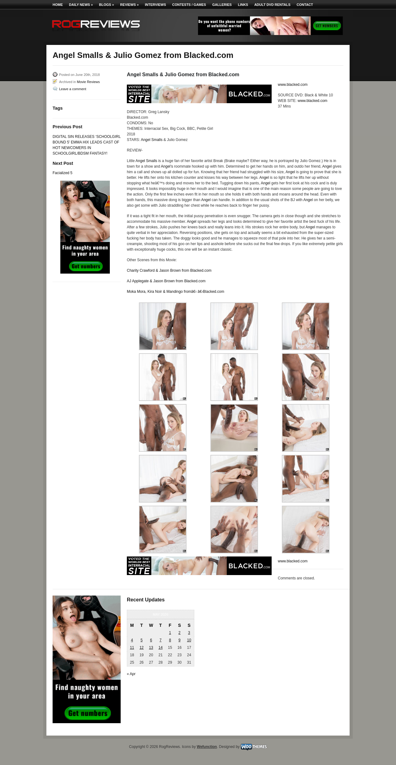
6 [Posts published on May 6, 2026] (151, 640)
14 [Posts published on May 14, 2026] (160, 647)
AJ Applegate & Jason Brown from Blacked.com (166, 281)
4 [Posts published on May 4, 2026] (132, 640)
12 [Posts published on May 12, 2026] (142, 647)
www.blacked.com (293, 84)
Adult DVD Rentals (272, 5)
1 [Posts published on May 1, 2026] (170, 633)
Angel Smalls (151, 140)
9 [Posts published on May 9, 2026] (180, 640)
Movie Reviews (88, 82)
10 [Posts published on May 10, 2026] (189, 640)
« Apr (131, 674)
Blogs (106, 5)
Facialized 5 (62, 173)
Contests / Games (189, 5)
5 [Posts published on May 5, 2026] (141, 640)
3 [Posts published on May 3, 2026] (189, 633)
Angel (327, 166)
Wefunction (207, 747)
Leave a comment (72, 89)
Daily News (81, 5)
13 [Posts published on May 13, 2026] (151, 647)
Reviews (129, 5)
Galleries (222, 5)
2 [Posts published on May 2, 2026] (180, 633)
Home (58, 5)
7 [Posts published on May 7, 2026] (161, 640)
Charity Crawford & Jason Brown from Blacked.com (169, 270)
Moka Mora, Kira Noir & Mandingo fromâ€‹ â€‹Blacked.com (175, 291)
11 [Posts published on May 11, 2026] (132, 647)
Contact (305, 5)
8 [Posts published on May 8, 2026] (170, 640)
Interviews (155, 5)
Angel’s (167, 166)
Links (243, 5)
